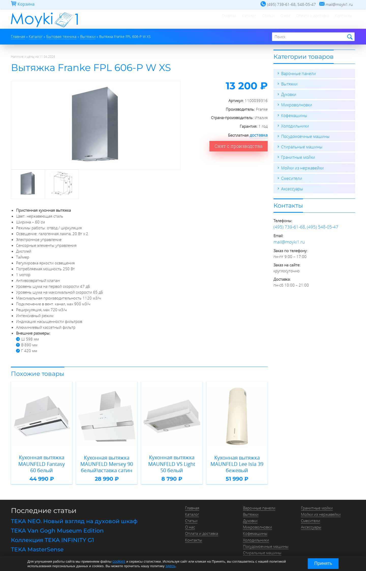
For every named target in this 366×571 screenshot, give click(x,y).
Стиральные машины (300, 144)
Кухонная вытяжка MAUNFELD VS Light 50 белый (172, 459)
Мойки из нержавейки (301, 164)
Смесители (290, 174)
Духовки (288, 93)
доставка (260, 134)
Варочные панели (297, 72)
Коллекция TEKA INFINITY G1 (48, 534)
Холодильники (294, 123)
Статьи (244, 19)
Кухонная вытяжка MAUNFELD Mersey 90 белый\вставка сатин (107, 462)
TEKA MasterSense (34, 543)
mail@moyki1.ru (287, 236)
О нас (268, 19)
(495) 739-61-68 (287, 222)
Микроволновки (295, 103)
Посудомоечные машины (304, 133)
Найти (349, 37)
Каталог (218, 19)
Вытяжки (289, 82)
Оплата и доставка (302, 19)
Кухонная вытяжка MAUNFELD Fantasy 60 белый (42, 459)
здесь (169, 565)
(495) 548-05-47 (318, 222)
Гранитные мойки (297, 154)
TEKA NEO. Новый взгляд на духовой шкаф (68, 518)
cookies (118, 561)
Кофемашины (293, 113)
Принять (323, 563)
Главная (192, 19)
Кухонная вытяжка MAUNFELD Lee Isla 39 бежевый (237, 462)
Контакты (340, 19)
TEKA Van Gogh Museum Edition (53, 526)
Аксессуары (291, 184)
